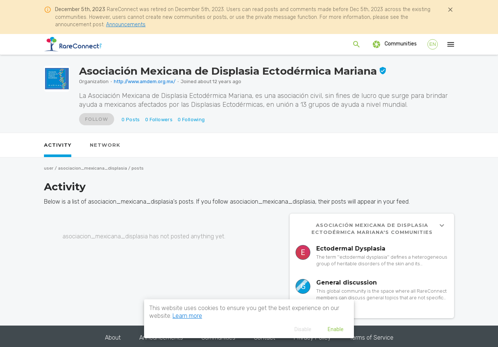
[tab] (57, 145)
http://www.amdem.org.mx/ (144, 81)
